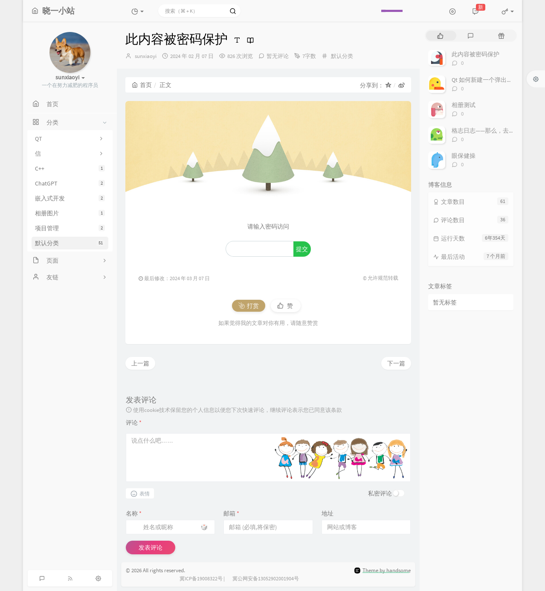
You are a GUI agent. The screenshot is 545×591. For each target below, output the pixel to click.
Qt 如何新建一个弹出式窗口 (488, 80)
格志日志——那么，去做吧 (486, 130)
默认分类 (70, 243)
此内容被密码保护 (475, 54)
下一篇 (396, 363)
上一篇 (140, 363)
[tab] (440, 35)
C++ (70, 168)
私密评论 (380, 493)
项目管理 (70, 228)
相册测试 (463, 105)
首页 (142, 85)
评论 (134, 422)
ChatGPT (70, 183)
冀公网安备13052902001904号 (265, 578)
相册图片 (70, 213)
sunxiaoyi (146, 56)
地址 (327, 513)
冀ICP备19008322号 (201, 578)
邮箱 (231, 513)
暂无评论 (278, 56)
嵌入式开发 (70, 198)
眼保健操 (463, 155)
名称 (134, 513)
